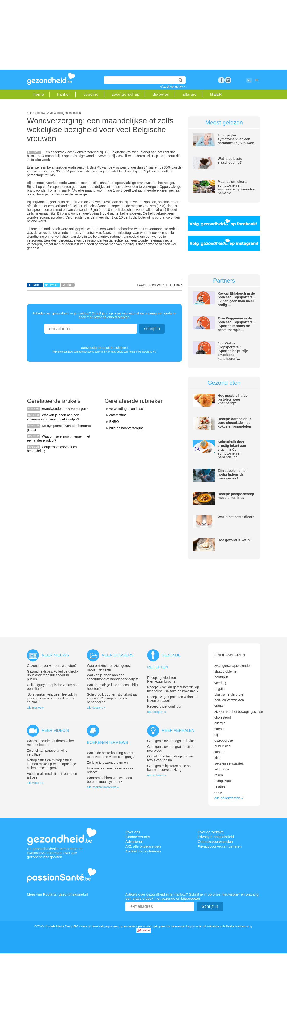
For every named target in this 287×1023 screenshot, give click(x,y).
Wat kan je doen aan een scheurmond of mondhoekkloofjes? (53, 417)
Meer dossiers (117, 655)
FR (257, 80)
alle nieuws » (35, 707)
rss (228, 80)
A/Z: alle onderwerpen (143, 846)
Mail (69, 285)
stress (218, 729)
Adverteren (134, 842)
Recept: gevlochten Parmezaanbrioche (161, 679)
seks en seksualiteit (228, 763)
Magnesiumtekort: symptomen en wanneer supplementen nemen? (236, 187)
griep (218, 792)
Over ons (132, 832)
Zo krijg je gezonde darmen (107, 762)
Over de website (211, 832)
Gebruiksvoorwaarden (215, 842)
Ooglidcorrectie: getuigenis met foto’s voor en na (170, 758)
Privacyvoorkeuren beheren (220, 846)
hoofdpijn (221, 677)
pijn (217, 735)
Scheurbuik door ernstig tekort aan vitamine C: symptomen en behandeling (232, 449)
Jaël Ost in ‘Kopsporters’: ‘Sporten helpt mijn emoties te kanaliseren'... (233, 351)
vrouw (218, 706)
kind (217, 758)
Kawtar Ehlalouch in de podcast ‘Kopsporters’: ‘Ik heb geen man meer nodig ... (236, 299)
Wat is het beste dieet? (236, 517)
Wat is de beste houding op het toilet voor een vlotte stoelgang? (111, 755)
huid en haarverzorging (126, 428)
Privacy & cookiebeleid (216, 837)
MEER (216, 94)
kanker (63, 94)
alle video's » (35, 783)
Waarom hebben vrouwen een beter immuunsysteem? (109, 780)
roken (218, 775)
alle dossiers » (96, 707)
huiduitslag (222, 746)
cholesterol (222, 717)
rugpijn (219, 689)
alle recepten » (156, 712)
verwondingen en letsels (127, 409)
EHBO (114, 422)
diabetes (161, 94)
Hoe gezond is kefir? (234, 540)
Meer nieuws (55, 655)
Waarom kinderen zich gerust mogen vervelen (109, 667)
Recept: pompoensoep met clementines (236, 496)
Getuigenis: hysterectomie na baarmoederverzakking (169, 768)
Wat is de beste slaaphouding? (230, 160)
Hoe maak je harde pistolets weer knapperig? (233, 399)
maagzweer (223, 781)
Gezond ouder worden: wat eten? (52, 666)
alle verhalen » (156, 775)
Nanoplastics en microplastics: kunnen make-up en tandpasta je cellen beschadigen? (51, 764)
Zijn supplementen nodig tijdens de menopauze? (233, 474)
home (38, 94)
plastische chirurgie (228, 694)
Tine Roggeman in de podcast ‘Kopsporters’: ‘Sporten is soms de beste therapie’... (236, 324)
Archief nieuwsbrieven (143, 851)
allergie (189, 94)
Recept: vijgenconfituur (164, 706)
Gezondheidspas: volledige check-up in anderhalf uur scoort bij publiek (52, 675)
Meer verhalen (178, 730)
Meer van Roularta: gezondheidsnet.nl (57, 894)
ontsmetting (118, 415)
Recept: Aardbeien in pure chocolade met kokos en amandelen (234, 422)
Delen (36, 285)
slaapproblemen (226, 671)
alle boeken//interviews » (103, 787)
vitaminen (221, 769)
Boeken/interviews (107, 742)
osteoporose (223, 740)
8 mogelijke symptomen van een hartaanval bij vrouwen (236, 139)
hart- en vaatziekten (229, 700)
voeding (91, 94)
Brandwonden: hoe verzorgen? (65, 409)
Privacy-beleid (115, 351)
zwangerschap (125, 94)
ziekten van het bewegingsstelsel (239, 712)
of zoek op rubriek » (173, 86)
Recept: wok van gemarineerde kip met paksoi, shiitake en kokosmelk (173, 689)
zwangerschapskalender (232, 666)
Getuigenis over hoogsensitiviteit (171, 741)
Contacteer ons (137, 837)
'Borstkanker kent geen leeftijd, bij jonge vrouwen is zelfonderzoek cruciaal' (52, 698)
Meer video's (55, 730)
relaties (219, 786)
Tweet (53, 285)
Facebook (221, 80)
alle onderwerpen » (228, 798)
